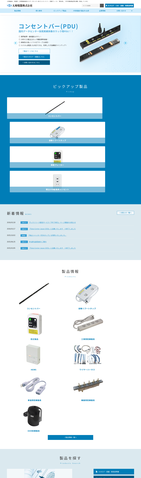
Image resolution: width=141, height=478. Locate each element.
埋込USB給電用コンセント (119, 115)
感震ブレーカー (86, 115)
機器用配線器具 (119, 265)
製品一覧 (11, 444)
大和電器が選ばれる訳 (81, 10)
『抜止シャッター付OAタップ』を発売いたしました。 (44, 161)
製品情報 (17, 10)
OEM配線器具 (22, 296)
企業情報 (102, 10)
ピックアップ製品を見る (74, 350)
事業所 (68, 450)
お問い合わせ (121, 10)
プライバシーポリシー (15, 475)
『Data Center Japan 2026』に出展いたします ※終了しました (48, 155)
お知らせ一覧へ (126, 139)
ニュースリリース (89, 453)
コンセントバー (21, 115)
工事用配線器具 (119, 234)
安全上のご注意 (89, 458)
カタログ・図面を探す (15, 350)
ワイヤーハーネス (54, 265)
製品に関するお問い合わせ (108, 343)
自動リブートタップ (54, 115)
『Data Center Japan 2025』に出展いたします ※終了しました (48, 174)
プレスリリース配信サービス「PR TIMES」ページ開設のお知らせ (48, 149)
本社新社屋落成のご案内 (33, 168)
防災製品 (87, 234)
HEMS (22, 265)
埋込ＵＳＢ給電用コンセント (43, 455)
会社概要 (68, 447)
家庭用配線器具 (86, 265)
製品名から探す (41, 350)
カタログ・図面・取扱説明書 (108, 337)
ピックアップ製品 (60, 10)
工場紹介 (68, 452)
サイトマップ (31, 475)
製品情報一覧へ (71, 302)
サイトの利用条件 (46, 475)
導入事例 (39, 10)
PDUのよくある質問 (106, 350)
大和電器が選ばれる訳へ (104, 409)
